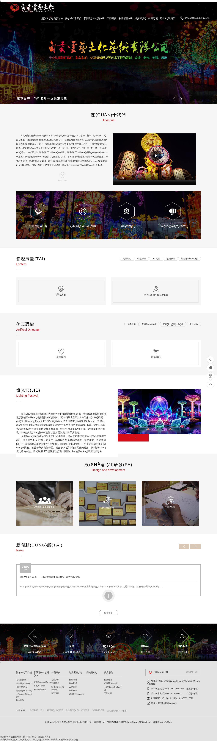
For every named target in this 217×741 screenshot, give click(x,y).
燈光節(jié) (140, 18)
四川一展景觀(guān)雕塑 (51, 710)
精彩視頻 (55, 693)
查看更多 (108, 613)
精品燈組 (73, 680)
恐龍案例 (55, 683)
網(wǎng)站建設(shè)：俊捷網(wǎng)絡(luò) (151, 722)
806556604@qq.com (167, 703)
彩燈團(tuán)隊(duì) (24, 683)
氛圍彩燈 (73, 690)
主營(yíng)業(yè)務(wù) (24, 695)
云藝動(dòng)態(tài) (42, 682)
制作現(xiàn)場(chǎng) (57, 688)
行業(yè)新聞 (39, 686)
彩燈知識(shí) (40, 689)
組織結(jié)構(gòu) (24, 691)
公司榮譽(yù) (21, 687)
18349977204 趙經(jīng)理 (197, 18)
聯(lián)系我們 (167, 18)
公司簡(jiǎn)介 (22, 680)
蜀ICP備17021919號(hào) (119, 722)
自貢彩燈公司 (98, 710)
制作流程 (20, 700)
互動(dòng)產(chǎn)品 (112, 688)
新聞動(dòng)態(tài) (94, 18)
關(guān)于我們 (73, 18)
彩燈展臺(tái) (126, 18)
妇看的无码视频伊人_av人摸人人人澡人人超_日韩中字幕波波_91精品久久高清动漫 (39, 739)
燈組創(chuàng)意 (77, 694)
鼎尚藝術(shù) (72, 710)
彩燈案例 (55, 680)
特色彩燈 (73, 683)
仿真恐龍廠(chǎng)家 (117, 710)
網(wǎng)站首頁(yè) (52, 18)
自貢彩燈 (34, 710)
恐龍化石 (108, 693)
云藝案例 (111, 18)
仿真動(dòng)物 (111, 683)
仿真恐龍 (153, 18)
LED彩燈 (73, 687)
